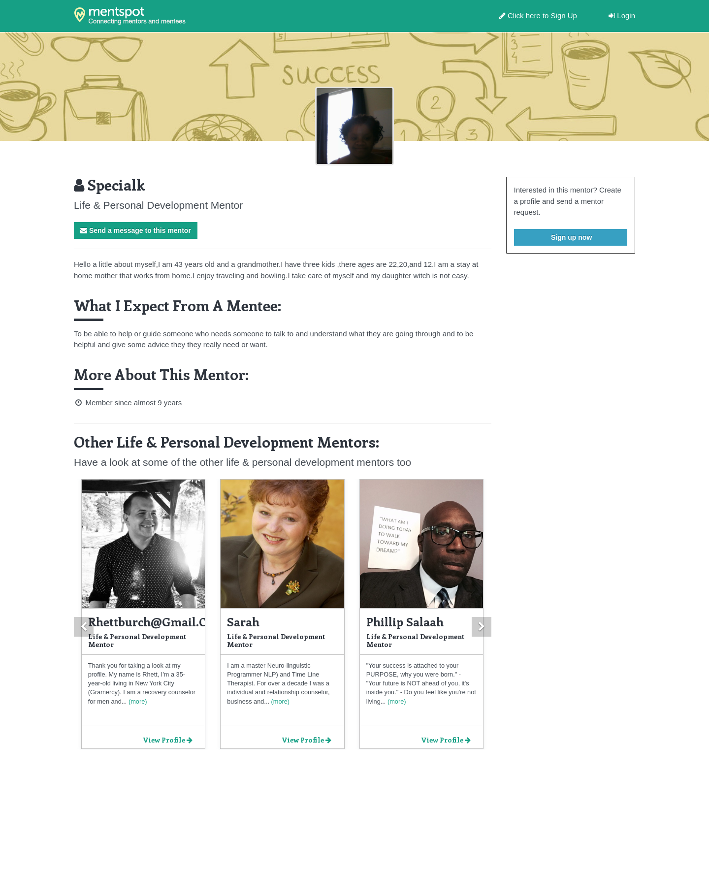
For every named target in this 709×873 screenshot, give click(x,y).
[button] (84, 627)
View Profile (168, 739)
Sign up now (570, 237)
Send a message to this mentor (135, 230)
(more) (137, 701)
